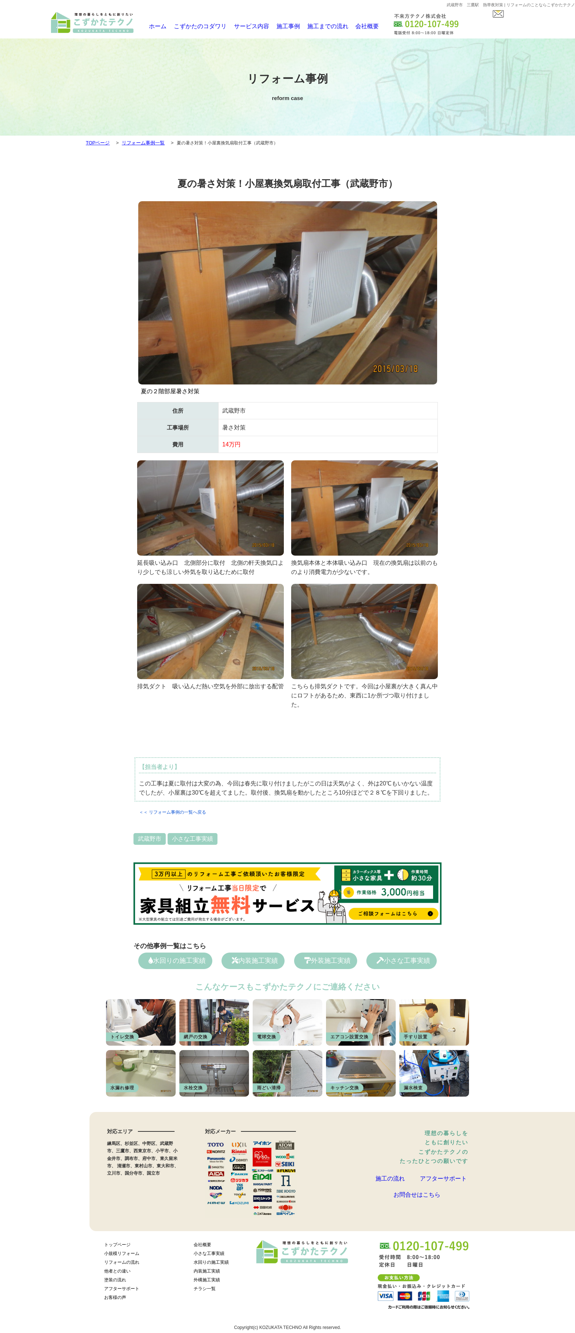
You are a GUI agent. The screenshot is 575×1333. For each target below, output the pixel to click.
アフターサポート (443, 1181)
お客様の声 (115, 1299)
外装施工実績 (327, 960)
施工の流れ (390, 1181)
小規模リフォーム (121, 1255)
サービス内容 (244, 26)
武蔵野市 (149, 839)
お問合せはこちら (416, 1206)
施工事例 (280, 26)
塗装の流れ (115, 1282)
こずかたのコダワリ (196, 26)
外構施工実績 (207, 1282)
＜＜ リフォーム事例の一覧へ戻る (172, 812)
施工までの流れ (319, 26)
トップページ (117, 1246)
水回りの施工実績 (177, 960)
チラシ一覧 (205, 1290)
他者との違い (117, 1273)
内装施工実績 (255, 960)
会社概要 (358, 26)
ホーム (155, 26)
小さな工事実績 (192, 839)
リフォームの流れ (121, 1264)
